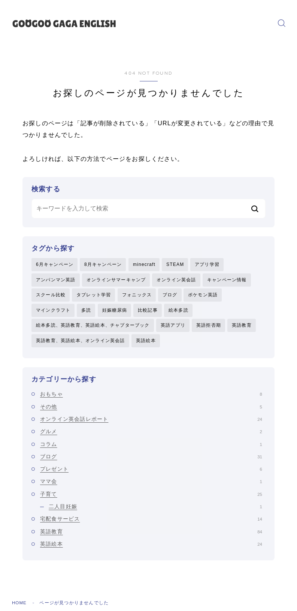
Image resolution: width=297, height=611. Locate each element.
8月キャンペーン (103, 264)
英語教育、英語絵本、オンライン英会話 (80, 342)
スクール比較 (51, 295)
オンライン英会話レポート (151, 421)
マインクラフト (53, 311)
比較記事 (148, 311)
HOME (19, 605)
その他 (151, 408)
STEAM (175, 264)
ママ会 (151, 483)
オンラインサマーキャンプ (116, 280)
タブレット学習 (93, 295)
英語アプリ (173, 326)
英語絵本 (146, 342)
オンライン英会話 (176, 280)
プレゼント (151, 471)
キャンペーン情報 (227, 280)
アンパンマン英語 (56, 280)
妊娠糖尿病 (114, 311)
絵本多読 (178, 311)
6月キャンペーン (54, 264)
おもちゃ (151, 396)
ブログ (170, 295)
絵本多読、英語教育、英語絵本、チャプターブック (93, 326)
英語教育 (242, 326)
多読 (86, 311)
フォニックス (137, 295)
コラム (151, 446)
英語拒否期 (208, 326)
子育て (151, 496)
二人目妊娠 (155, 508)
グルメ (151, 434)
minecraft (144, 264)
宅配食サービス (151, 521)
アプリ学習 (207, 264)
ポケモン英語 (203, 295)
